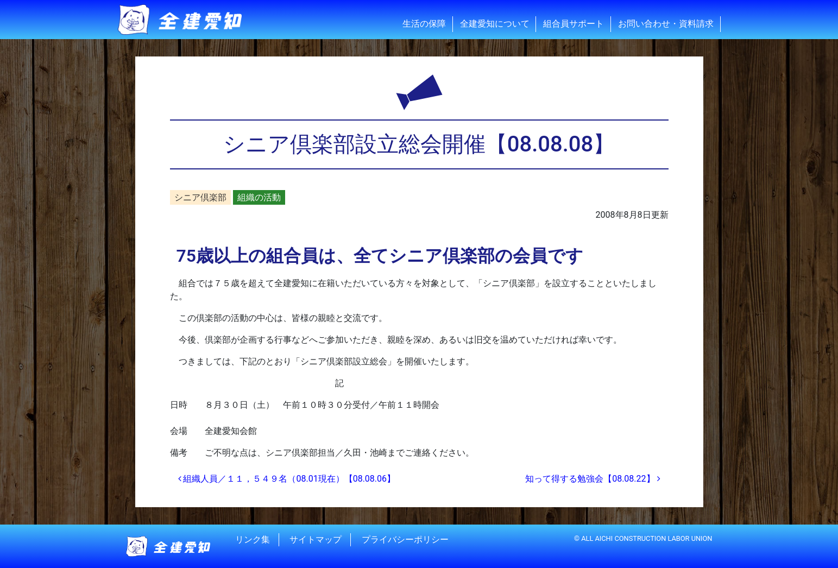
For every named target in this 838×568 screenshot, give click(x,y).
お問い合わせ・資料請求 (666, 23)
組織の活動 (259, 197)
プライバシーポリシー (405, 539)
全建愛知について (495, 23)
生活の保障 (424, 23)
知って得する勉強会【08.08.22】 (592, 479)
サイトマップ (315, 539)
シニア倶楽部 (200, 197)
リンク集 (252, 539)
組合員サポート (573, 23)
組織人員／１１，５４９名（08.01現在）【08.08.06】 (287, 479)
